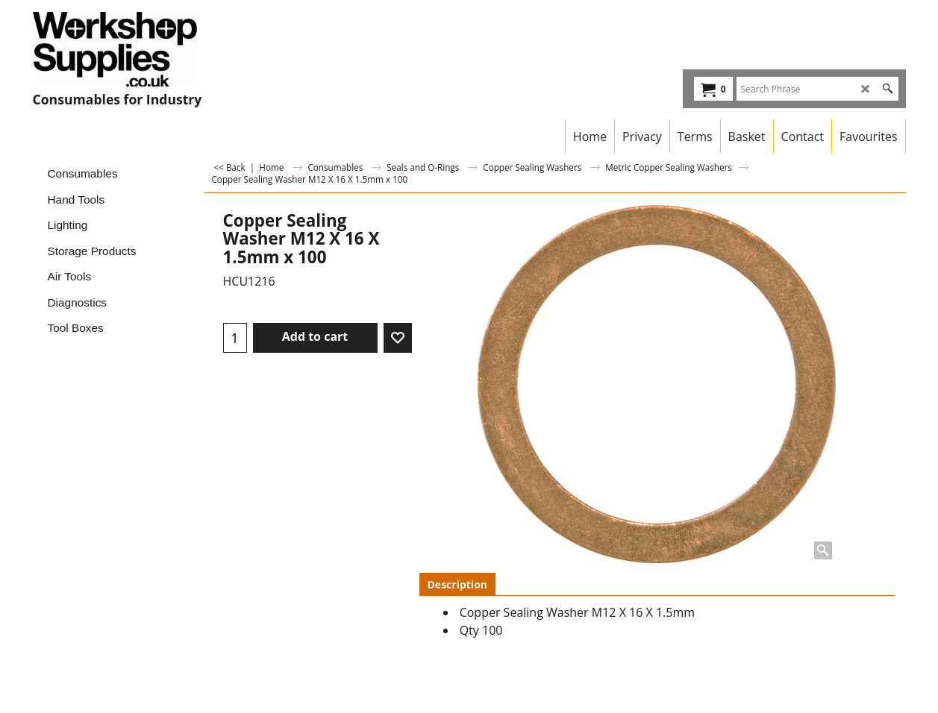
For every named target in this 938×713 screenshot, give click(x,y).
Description (458, 584)
